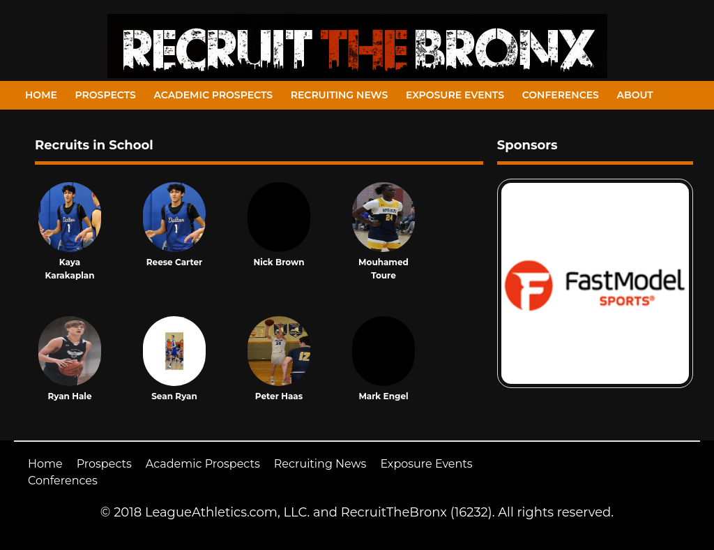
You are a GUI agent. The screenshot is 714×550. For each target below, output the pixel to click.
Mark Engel (383, 396)
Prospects (105, 95)
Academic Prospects (213, 95)
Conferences (560, 95)
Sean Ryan (174, 396)
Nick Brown (278, 262)
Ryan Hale (69, 396)
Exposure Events (455, 95)
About (635, 95)
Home (41, 95)
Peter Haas (279, 396)
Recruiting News (339, 95)
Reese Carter (174, 262)
